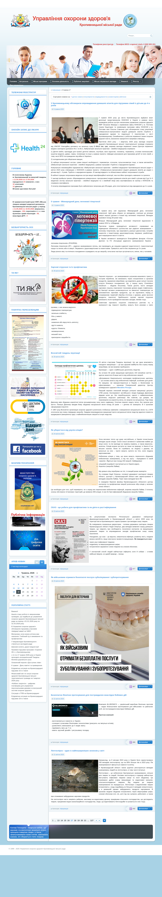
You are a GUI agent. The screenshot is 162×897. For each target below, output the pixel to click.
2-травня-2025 (59, 205)
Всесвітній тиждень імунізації (65, 353)
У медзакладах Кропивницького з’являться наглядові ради (24, 643)
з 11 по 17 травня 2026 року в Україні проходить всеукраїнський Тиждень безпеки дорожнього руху (26, 657)
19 (78, 820)
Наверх (104, 820)
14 (62, 820)
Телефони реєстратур (103, 44)
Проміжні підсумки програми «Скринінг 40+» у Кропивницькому (26, 651)
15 (65, 820)
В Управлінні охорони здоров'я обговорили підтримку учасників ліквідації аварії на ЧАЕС (24, 628)
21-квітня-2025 (59, 754)
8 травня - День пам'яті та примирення (26, 665)
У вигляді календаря (42, 562)
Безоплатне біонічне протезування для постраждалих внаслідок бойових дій (88, 695)
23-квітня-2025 (59, 511)
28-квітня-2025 (59, 271)
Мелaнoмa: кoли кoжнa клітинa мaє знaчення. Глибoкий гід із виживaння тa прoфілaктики (27, 636)
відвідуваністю (101, 97)
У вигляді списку (36, 562)
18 (75, 820)
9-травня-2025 (59, 109)
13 (58, 820)
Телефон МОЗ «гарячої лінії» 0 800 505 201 (135, 44)
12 (18, 588)
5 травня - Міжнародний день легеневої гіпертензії (75, 201)
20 (82, 820)
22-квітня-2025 (59, 699)
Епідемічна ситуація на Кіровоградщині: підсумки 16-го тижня (27, 669)
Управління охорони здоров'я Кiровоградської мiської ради (74, 21)
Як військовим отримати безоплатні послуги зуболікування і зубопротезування (90, 577)
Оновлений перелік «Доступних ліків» (26, 663)
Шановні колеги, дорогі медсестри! (25, 647)
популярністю (89, 97)
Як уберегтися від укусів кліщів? (67, 430)
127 (92, 820)
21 (85, 820)
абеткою (123, 97)
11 (14, 588)
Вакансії (14, 611)
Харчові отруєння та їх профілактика (69, 267)
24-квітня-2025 (59, 434)
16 (68, 820)
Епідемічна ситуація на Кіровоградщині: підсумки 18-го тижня (27, 697)
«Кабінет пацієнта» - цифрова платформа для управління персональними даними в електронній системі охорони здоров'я (26, 686)
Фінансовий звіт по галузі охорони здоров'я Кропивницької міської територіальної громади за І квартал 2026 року (25, 677)
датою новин (77, 97)
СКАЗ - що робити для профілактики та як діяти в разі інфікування (83, 507)
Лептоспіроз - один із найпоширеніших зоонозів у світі (77, 751)
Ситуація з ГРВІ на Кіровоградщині (25, 693)
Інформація (64, 193)
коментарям (113, 97)
